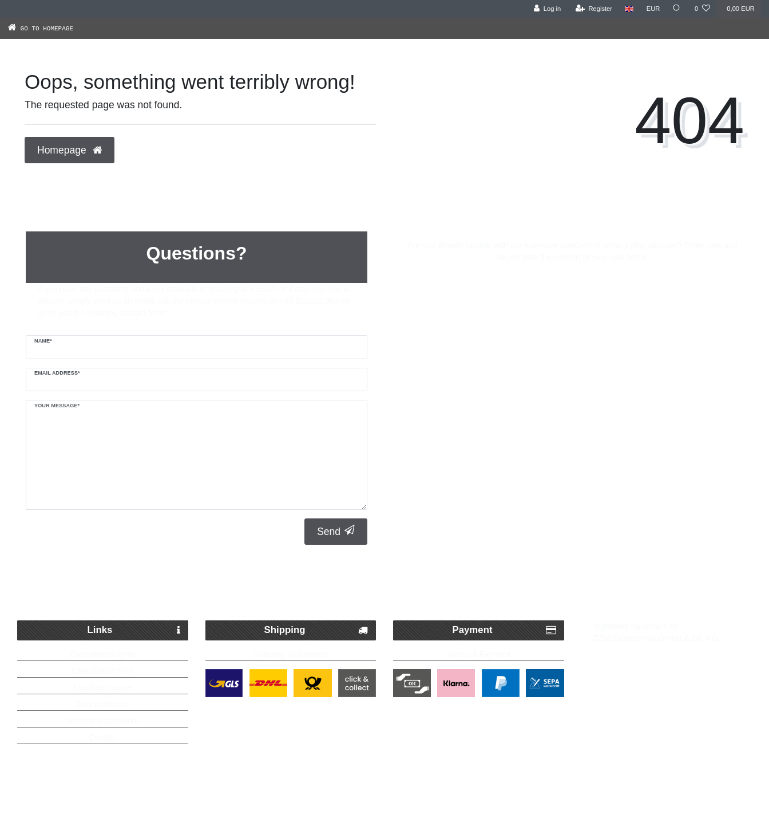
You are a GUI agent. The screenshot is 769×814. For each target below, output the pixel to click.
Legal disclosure (103, 687)
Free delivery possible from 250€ (390, 592)
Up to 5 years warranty (644, 592)
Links (134, 630)
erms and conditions (104, 720)
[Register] (593, 9)
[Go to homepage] (52, 28)
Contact (102, 737)
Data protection (103, 704)
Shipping (316, 630)
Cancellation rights (103, 654)
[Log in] (546, 9)
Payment (504, 630)
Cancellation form (103, 670)
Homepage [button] (69, 150)
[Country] (628, 9)
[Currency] (652, 9)
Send (336, 531)
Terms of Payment (478, 654)
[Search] (676, 9)
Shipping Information (290, 654)
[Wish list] (702, 9)
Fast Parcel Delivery (143, 592)
